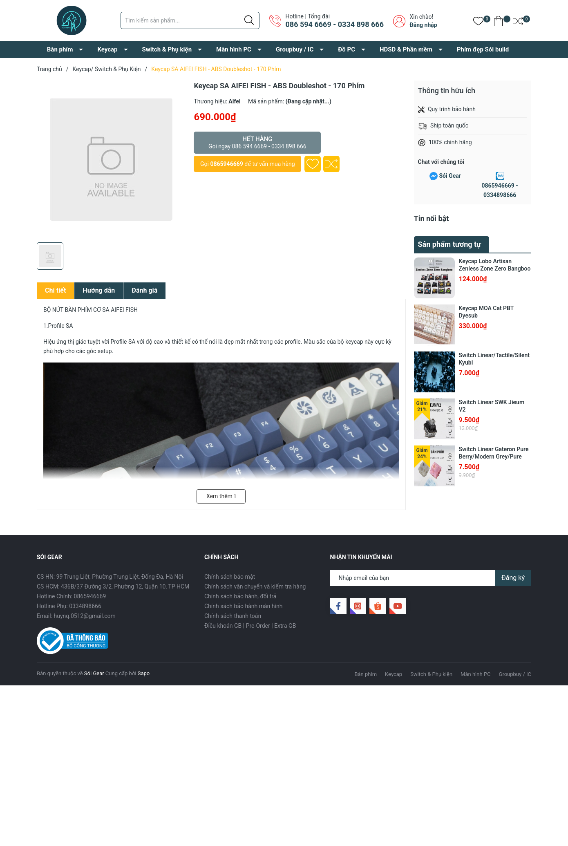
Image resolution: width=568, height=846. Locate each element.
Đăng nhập (423, 25)
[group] (111, 159)
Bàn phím (60, 49)
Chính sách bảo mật (229, 576)
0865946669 (226, 164)
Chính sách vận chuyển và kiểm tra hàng (255, 586)
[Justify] (249, 20)
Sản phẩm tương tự (449, 244)
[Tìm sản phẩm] (190, 20)
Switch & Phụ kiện (167, 49)
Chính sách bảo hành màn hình (243, 606)
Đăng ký (513, 578)
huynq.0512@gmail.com (85, 616)
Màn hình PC (233, 49)
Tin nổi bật (431, 218)
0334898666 (85, 606)
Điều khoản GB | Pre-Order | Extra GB (250, 625)
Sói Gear (450, 175)
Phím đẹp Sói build (483, 49)
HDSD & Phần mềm (406, 49)
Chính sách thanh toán (232, 616)
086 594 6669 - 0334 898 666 (334, 24)
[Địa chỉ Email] (431, 578)
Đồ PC (346, 49)
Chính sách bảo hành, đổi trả (240, 596)
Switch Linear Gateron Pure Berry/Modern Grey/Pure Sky (494, 456)
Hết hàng (257, 142)
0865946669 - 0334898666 (499, 190)
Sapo (144, 673)
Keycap (107, 49)
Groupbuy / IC (294, 49)
